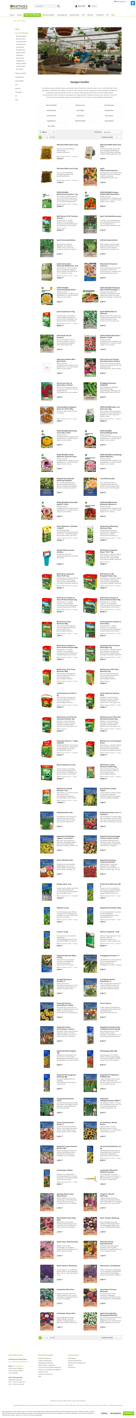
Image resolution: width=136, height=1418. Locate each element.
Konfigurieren (128, 1413)
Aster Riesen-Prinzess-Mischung (108, 1294)
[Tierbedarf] (100, 15)
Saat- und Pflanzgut (21, 33)
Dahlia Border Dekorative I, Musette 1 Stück (110, 340)
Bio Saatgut (19, 69)
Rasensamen (20, 58)
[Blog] (113, 15)
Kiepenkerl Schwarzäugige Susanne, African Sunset (110, 841)
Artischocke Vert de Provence (64, 340)
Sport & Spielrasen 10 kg (66, 315)
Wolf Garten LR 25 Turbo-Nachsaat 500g (66, 674)
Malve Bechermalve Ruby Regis (66, 1222)
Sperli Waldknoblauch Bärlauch (108, 316)
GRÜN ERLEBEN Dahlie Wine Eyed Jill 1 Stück (67, 507)
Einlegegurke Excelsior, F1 (109, 959)
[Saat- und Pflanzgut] (32, 15)
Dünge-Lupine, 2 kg (64, 887)
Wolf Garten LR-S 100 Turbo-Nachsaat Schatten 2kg (110, 721)
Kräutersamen (20, 52)
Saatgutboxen (20, 61)
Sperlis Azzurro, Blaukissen (67, 1269)
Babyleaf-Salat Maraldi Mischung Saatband (65, 483)
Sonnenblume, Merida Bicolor (108, 1127)
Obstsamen (19, 55)
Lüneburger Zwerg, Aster (66, 1317)
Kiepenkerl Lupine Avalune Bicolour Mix (67, 1151)
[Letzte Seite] (47, 140)
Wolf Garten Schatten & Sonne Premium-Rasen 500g (67, 650)
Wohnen (17, 88)
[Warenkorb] (92, 6)
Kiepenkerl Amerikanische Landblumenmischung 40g (110, 1031)
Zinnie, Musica (105, 1007)
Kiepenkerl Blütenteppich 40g (66, 1055)
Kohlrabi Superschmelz (108, 244)
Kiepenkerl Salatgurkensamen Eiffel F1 (110, 1103)
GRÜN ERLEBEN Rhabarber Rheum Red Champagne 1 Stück (110, 292)
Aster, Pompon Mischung (109, 1221)
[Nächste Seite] (43, 140)
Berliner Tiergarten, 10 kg (109, 935)
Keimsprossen (20, 50)
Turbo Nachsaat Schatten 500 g (109, 698)
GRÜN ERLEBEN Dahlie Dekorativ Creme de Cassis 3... (67, 459)
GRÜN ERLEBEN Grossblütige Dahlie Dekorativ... (111, 459)
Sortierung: (98, 132)
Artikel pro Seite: (107, 141)
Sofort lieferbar (48, 137)
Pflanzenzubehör (20, 73)
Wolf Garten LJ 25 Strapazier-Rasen (111, 745)
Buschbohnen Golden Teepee (108, 793)
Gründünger (20, 47)
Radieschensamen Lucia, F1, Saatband (110, 817)
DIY (16, 96)
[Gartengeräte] (62, 15)
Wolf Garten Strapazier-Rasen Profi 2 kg (65, 578)
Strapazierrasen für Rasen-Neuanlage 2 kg (110, 650)
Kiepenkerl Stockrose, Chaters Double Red (108, 864)
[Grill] (83, 15)
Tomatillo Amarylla (107, 482)
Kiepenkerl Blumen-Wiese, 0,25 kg (66, 960)
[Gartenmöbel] (74, 15)
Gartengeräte (19, 77)
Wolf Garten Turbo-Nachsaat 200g (64, 626)
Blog (16, 100)
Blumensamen (20, 39)
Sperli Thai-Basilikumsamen (110, 220)
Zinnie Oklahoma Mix (65, 864)
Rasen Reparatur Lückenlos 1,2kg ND (67, 531)
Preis (97, 137)
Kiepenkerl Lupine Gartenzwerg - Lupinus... (66, 1031)
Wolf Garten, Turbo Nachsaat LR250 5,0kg (108, 769)
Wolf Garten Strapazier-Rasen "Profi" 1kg (109, 554)
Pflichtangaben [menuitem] (120, 1)
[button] (133, 3)
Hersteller (71, 137)
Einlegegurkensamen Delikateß (108, 387)
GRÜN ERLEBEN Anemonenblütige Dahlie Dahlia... (66, 292)
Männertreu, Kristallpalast (110, 1269)
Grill (16, 85)
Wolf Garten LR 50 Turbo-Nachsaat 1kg (109, 674)
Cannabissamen (21, 42)
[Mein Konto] (80, 6)
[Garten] (20, 15)
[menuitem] (47, 6)
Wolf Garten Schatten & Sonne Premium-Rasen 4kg (110, 602)
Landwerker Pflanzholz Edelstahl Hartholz (108, 1175)
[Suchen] (58, 6)
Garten (17, 29)
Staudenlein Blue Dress (65, 1293)
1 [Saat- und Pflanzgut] (40, 141)
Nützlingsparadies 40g (108, 1054)
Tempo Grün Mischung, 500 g (110, 888)
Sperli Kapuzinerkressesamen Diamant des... (109, 173)
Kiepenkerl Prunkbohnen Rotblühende (109, 1079)
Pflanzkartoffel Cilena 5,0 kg (67, 148)
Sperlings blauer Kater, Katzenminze (65, 1198)
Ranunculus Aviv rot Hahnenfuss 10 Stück (65, 387)
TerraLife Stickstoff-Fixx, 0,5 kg (110, 1151)
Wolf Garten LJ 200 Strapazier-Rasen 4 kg (108, 578)
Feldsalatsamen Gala (65, 816)
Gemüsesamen (21, 44)
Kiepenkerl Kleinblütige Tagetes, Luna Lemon (65, 841)
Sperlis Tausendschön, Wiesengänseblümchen (109, 1318)
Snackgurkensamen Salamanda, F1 (107, 984)
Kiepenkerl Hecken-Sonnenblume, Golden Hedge (65, 1008)
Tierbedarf (18, 92)
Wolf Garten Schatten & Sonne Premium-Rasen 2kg (67, 602)
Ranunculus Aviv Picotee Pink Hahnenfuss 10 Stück (110, 364)
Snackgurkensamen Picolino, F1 (64, 984)
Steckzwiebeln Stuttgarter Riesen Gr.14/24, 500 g (66, 411)
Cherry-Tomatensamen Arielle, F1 (65, 1127)
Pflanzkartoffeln (21, 63)
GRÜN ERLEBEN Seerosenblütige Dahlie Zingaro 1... (108, 435)
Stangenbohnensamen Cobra (65, 1103)
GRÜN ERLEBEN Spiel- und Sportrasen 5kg (110, 411)
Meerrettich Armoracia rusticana (108, 268)
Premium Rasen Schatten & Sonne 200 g (110, 626)
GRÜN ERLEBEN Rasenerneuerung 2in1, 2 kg (67, 197)
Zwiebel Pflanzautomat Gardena (65, 554)
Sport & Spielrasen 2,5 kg (66, 768)
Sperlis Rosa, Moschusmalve (67, 1245)
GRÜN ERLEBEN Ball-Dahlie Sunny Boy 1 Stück (67, 435)
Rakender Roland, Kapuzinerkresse (107, 1246)
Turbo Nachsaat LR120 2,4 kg (66, 698)
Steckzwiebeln (20, 66)
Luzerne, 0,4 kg (62, 935)
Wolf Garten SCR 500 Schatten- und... (64, 793)
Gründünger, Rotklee (65, 1174)
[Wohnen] (90, 15)
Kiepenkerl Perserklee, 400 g (110, 911)
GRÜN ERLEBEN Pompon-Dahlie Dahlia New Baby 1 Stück (110, 197)
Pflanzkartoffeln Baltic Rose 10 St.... (110, 149)
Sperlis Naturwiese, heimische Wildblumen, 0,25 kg (67, 268)
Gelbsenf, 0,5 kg (63, 911)
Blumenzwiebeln (21, 36)
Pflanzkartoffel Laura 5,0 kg (67, 172)
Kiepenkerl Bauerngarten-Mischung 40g (66, 1079)
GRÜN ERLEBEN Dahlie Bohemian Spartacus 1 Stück (108, 507)
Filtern (43, 132)
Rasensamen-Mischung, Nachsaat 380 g (109, 531)
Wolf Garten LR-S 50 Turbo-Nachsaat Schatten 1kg (67, 721)
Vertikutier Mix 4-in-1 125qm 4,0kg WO (67, 745)
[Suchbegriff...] (47, 6)
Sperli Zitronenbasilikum (66, 244)
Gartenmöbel (19, 81)
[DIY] (107, 15)
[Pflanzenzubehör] (48, 15)
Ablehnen (104, 1413)
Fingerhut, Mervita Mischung (107, 1198)
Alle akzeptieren (115, 1413)
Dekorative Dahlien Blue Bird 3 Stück (66, 364)
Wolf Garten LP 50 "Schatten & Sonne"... (67, 220)
